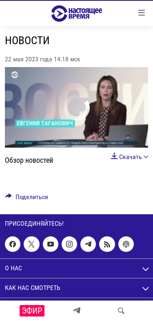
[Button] (26, 199)
